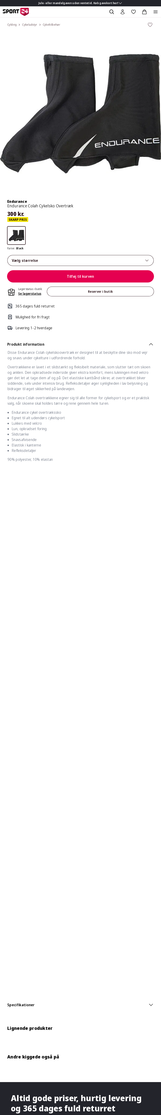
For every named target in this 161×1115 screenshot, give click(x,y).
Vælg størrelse (80, 260)
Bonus (12, 954)
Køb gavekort (18, 760)
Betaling (14, 853)
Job (10, 778)
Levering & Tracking (23, 816)
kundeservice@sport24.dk (36, 716)
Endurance (17, 201)
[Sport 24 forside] (16, 12)
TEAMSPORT (18, 1025)
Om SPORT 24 (19, 1007)
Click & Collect (18, 916)
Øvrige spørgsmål (21, 871)
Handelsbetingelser (23, 889)
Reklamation (17, 825)
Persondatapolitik (21, 898)
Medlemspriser (19, 973)
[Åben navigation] (155, 11)
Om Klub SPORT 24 (23, 936)
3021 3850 (30, 726)
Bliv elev (13, 787)
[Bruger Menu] (122, 11)
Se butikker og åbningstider (30, 707)
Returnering (17, 835)
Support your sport (49, 1025)
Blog (11, 796)
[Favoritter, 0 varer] (133, 11)
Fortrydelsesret (20, 880)
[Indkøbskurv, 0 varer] (144, 11)
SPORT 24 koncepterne (26, 1016)
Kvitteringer (17, 963)
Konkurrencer (18, 769)
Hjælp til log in (18, 991)
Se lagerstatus (29, 293)
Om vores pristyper (23, 907)
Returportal (17, 844)
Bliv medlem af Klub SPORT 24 (32, 945)
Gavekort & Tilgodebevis (27, 862)
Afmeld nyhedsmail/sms (26, 982)
